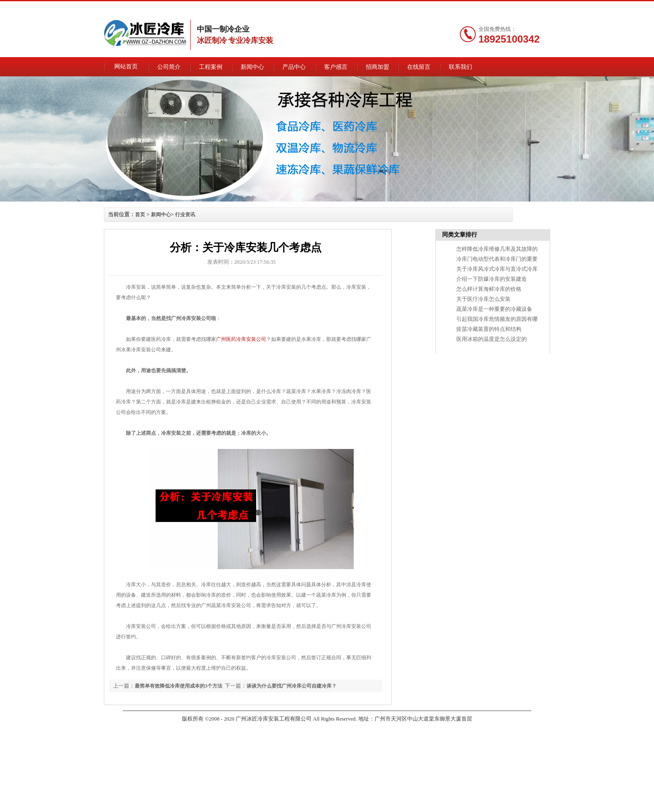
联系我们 (495, 7)
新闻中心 (277, 66)
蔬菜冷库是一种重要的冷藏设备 (473, 309)
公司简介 (189, 66)
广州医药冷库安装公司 (261, 340)
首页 (157, 214)
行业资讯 (201, 214)
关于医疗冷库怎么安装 (463, 299)
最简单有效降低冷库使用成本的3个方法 (195, 687)
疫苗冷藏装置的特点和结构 (468, 329)
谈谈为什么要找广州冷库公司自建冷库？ (326, 687)
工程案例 (233, 66)
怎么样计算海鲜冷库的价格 (468, 289)
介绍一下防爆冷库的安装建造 (470, 279)
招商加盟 (410, 66)
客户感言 (365, 66)
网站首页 (144, 66)
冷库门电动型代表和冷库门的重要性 (478, 259)
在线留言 (444, 7)
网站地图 (470, 7)
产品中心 (321, 66)
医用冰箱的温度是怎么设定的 (470, 339)
